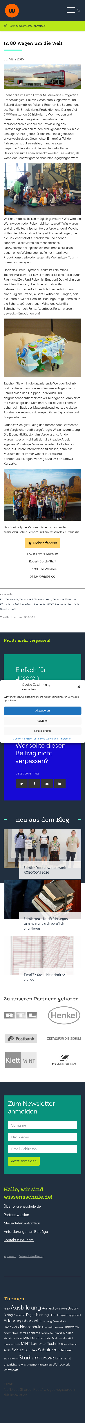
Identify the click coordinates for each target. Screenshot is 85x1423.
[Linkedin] (60, 783)
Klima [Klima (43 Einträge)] (15, 1333)
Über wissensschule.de (22, 1206)
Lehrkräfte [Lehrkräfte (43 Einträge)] (47, 1333)
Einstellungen (42, 730)
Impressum (66, 738)
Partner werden (16, 1215)
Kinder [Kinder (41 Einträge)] (7, 1333)
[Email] (47, 783)
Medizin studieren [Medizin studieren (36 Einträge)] (13, 1338)
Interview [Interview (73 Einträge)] (72, 1327)
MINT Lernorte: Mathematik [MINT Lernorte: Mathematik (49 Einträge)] (49, 1338)
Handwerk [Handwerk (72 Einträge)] (11, 1327)
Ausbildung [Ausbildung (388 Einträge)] (26, 1307)
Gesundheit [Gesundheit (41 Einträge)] (59, 1321)
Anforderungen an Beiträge (26, 1232)
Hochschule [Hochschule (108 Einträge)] (30, 1327)
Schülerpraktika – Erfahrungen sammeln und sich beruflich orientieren (46, 923)
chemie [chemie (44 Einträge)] (20, 1315)
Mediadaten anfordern (22, 1223)
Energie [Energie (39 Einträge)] (61, 1315)
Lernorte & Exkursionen (35, 599)
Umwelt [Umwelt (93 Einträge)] (47, 1358)
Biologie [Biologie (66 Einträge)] (9, 1315)
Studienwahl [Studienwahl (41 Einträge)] (11, 1358)
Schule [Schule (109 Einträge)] (18, 1350)
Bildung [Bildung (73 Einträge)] (73, 1308)
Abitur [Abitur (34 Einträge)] (7, 1309)
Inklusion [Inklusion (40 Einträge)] (59, 1327)
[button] (79, 687)
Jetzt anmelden (24, 1161)
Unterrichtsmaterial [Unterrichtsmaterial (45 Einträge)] (15, 1364)
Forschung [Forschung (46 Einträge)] (45, 1321)
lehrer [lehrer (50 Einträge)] (22, 1332)
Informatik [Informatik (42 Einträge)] (48, 1327)
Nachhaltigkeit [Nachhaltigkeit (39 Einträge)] (69, 1344)
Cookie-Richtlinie (22, 738)
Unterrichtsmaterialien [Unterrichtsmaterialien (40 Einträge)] (39, 1364)
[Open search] (78, 11)
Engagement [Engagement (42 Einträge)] (73, 1315)
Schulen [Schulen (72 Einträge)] (31, 1350)
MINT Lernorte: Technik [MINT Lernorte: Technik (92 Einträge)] (40, 1344)
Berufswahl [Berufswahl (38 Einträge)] (61, 1308)
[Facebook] (34, 783)
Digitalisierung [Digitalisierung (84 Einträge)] (37, 1315)
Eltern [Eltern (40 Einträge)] (53, 1315)
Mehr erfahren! (45, 543)
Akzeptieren (42, 710)
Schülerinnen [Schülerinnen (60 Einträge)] (63, 1350)
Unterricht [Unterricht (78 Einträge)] (63, 1358)
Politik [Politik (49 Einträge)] (7, 1350)
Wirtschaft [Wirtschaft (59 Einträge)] (11, 1370)
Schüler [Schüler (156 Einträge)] (45, 1349)
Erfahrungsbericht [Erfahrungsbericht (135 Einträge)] (21, 1320)
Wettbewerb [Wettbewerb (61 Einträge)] (61, 1364)
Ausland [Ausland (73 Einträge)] (48, 1308)
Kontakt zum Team (19, 1240)
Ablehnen (42, 720)
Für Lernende (9, 599)
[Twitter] (22, 783)
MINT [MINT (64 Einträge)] (27, 1338)
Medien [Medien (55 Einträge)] (68, 1332)
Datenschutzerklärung (45, 738)
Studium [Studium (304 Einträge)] (29, 1357)
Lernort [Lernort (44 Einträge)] (58, 1333)
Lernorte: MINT (44, 604)
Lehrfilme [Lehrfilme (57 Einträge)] (33, 1332)
